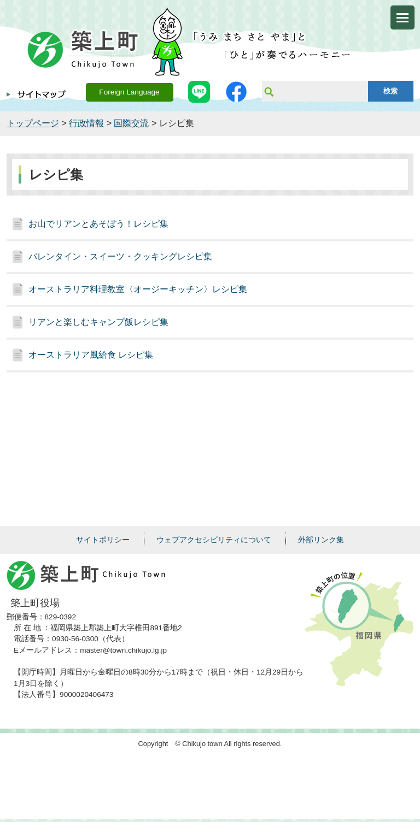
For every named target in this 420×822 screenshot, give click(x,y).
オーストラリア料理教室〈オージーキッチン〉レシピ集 (137, 289)
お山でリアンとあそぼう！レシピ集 (98, 223)
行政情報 (86, 123)
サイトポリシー (103, 539)
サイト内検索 (268, 91)
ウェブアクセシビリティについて (213, 539)
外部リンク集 (321, 539)
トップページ (33, 123)
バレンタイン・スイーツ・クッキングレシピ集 (120, 256)
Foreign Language (129, 92)
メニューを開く (402, 17)
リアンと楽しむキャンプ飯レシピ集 (98, 322)
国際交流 (131, 123)
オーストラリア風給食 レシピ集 (90, 354)
